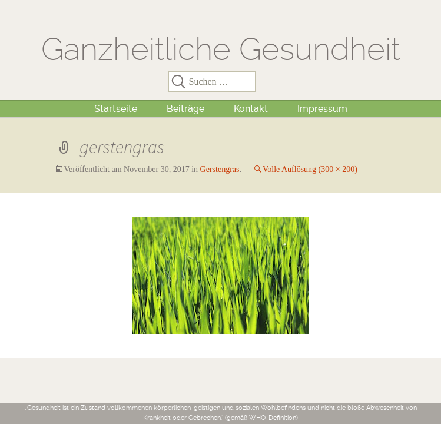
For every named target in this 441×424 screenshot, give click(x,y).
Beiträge (185, 108)
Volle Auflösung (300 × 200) (310, 169)
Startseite (115, 108)
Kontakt (251, 108)
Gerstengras (220, 169)
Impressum (322, 108)
